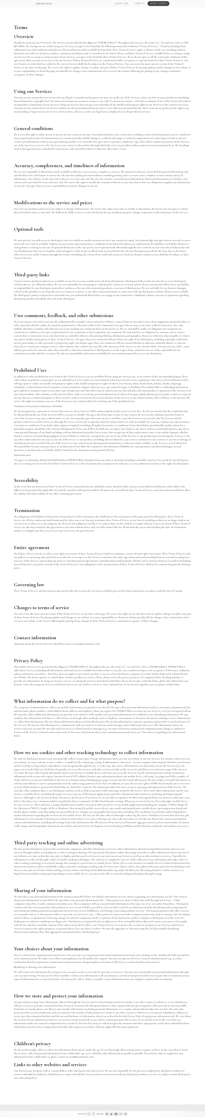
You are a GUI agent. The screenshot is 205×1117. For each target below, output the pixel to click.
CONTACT (139, 3)
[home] (44, 3)
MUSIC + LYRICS (158, 3)
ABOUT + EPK (121, 3)
